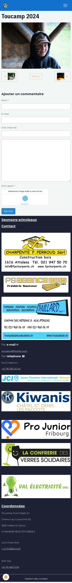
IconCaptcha (24, 204)
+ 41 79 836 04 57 (11, 548)
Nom (4, 100)
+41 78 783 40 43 (10, 368)
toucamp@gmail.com (14, 351)
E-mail (5, 114)
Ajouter (8, 211)
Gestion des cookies (36, 578)
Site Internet (9, 127)
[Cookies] (6, 577)
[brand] (6, 5)
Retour (36, 76)
